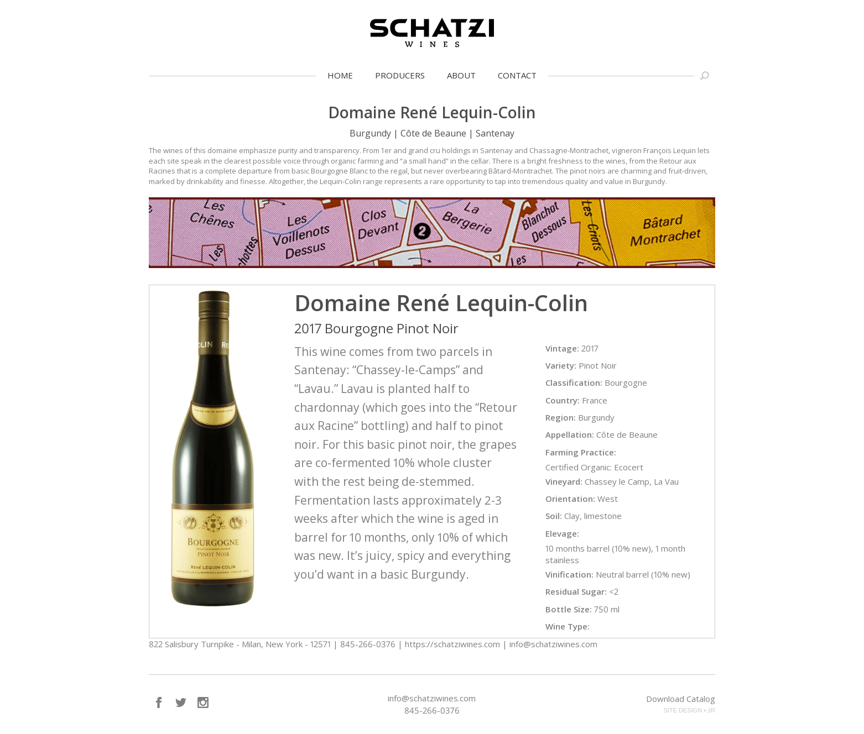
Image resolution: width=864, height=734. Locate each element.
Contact (517, 75)
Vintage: (562, 348)
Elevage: (562, 533)
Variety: (560, 365)
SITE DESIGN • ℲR (689, 710)
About (461, 75)
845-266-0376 (432, 710)
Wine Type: (567, 626)
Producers (400, 75)
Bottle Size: (568, 609)
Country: (562, 400)
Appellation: (569, 434)
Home (340, 75)
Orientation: (570, 498)
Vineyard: (563, 481)
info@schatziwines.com (432, 698)
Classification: (573, 382)
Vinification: (569, 574)
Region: (560, 417)
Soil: (553, 515)
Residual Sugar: (576, 591)
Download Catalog (680, 698)
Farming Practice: (580, 452)
